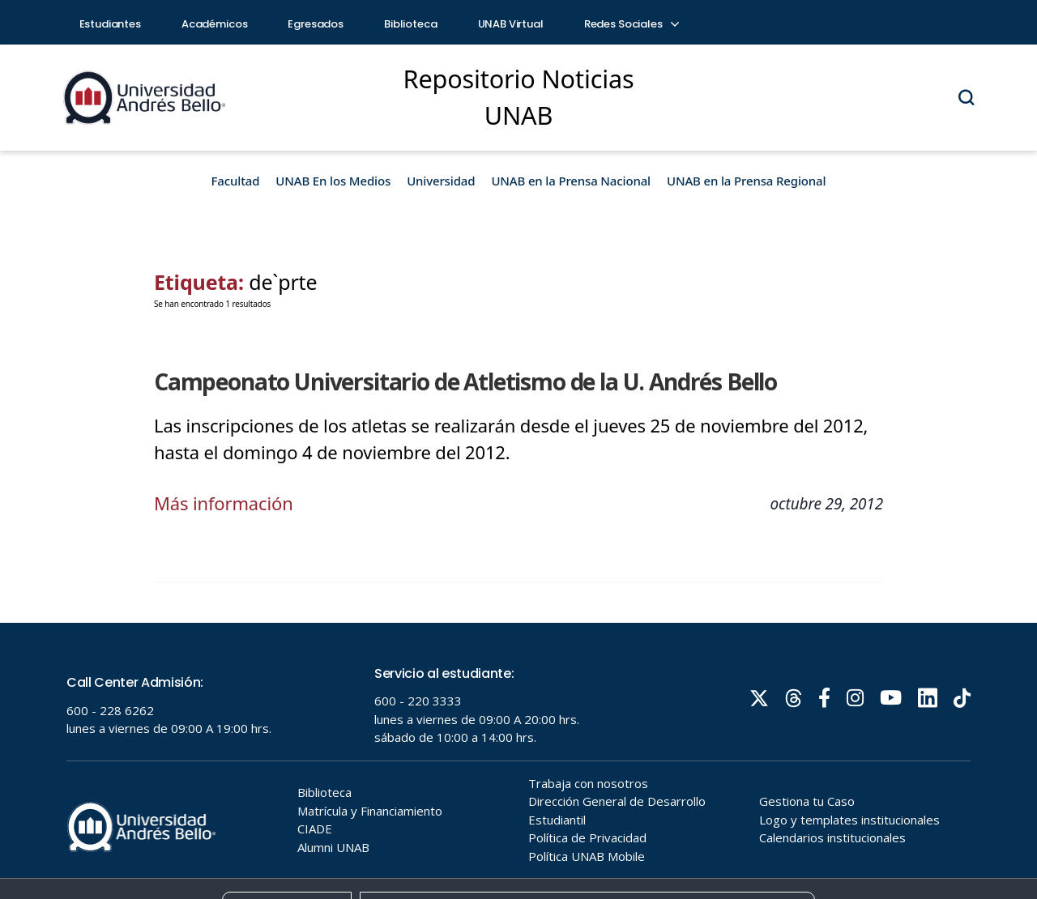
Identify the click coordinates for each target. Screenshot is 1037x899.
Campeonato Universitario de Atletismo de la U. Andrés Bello (465, 381)
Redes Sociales (631, 24)
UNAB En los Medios (332, 181)
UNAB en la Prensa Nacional (571, 181)
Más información (223, 503)
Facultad (235, 181)
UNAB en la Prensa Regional (746, 181)
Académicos (214, 24)
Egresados (316, 24)
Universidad (441, 181)
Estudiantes (110, 24)
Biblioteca (410, 24)
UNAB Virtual (511, 24)
